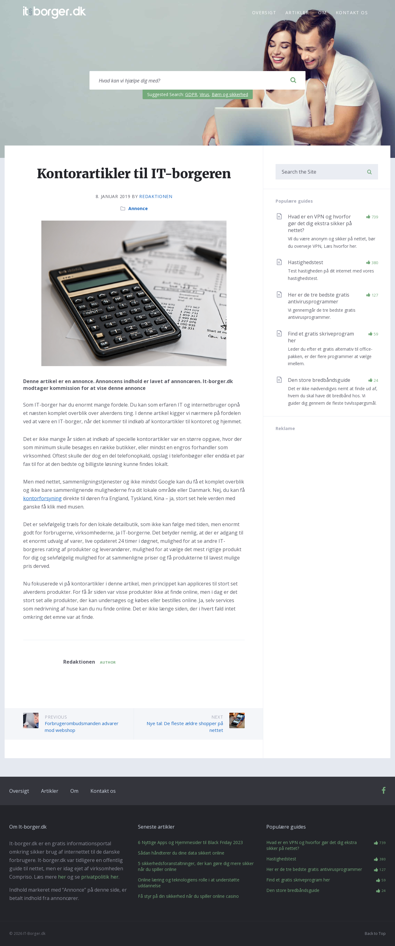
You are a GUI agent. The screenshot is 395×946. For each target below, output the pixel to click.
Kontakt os (352, 12)
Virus (204, 94)
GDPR (191, 94)
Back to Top (375, 933)
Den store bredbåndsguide (319, 380)
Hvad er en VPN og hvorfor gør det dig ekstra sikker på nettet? (320, 223)
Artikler (297, 12)
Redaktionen (156, 196)
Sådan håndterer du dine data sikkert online (181, 853)
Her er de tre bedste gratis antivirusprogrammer (318, 298)
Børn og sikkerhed (230, 94)
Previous (56, 717)
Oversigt (264, 12)
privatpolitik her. (100, 876)
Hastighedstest (305, 262)
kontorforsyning (42, 498)
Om (322, 12)
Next (217, 717)
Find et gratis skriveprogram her (298, 880)
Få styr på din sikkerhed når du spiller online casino (188, 896)
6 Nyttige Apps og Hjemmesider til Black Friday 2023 (190, 842)
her (62, 876)
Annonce (138, 208)
